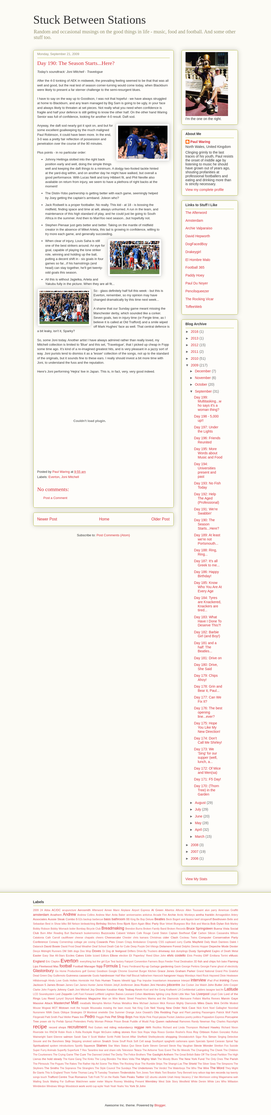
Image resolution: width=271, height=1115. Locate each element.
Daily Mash (210, 942)
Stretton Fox (221, 1045)
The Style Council (105, 1068)
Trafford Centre (57, 1076)
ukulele (162, 1077)
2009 (195, 365)
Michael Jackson (149, 1003)
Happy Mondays (186, 975)
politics (197, 1017)
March (200, 836)
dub (173, 951)
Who (223, 1081)
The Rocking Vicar (200, 299)
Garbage (155, 966)
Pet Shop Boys (121, 1017)
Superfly (61, 1050)
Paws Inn (78, 1016)
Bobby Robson (41, 928)
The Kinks (88, 1059)
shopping (171, 1036)
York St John (137, 1086)
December (203, 371)
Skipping (77, 1041)
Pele (107, 1016)
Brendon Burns (133, 928)
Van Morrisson (202, 1077)
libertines (149, 994)
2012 (195, 345)
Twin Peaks (127, 1076)
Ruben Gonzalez (220, 1032)
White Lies (214, 1081)
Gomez (91, 971)
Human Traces (110, 980)
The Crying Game (63, 1054)
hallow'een (146, 975)
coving (91, 942)
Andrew (69, 914)
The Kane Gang (72, 1059)
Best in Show (53, 923)
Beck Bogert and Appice (180, 919)
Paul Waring (200, 142)
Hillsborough (40, 980)
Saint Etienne (54, 1036)
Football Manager (84, 966)
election (123, 955)
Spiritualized (41, 1045)
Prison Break (121, 1021)
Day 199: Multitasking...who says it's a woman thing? (207, 403)
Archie (172, 914)
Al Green (157, 910)
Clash (174, 937)
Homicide (83, 980)
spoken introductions (62, 1045)
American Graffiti (228, 910)
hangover (170, 975)
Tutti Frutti (94, 1077)
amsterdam (41, 914)
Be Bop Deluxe (145, 919)
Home (104, 519)
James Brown (55, 984)
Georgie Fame (208, 966)
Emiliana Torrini (219, 955)
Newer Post (47, 519)
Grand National (205, 971)
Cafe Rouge (144, 933)
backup (87, 919)
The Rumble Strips (151, 1063)
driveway (164, 951)
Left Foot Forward (83, 994)
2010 (195, 358)
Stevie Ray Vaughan (181, 1045)
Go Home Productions (68, 971)
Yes (127, 1086)
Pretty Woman (95, 1021)
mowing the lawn (113, 1008)
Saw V (86, 1036)
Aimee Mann (112, 910)
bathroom (118, 919)
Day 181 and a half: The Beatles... (205, 647)
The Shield (190, 1063)
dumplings (182, 951)
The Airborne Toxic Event (157, 1050)
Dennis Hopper (199, 946)
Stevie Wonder (203, 1045)
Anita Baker (118, 915)
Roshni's (180, 1032)
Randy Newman (200, 1021)
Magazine (94, 998)
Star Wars (114, 1045)
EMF (206, 955)
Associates (40, 919)
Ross (189, 1032)
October (201, 384)
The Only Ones (214, 1059)
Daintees (223, 942)
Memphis (97, 1003)
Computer (205, 937)
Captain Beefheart (179, 933)
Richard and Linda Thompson (180, 1027)
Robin (61, 1032)
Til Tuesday (100, 1072)
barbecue (97, 919)
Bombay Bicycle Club (88, 928)
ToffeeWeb (194, 307)
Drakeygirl (193, 252)
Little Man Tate (186, 994)
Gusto (95, 975)
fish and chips (207, 961)
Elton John (159, 955)
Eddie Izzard (92, 955)
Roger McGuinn (102, 1032)
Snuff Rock (126, 1041)
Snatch (106, 1041)
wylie (100, 1086)
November (203, 378)
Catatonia (38, 937)
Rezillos (157, 1027)
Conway (54, 942)
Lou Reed (48, 998)
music (128, 1008)
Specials (200, 1041)
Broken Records (176, 928)
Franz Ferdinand (131, 966)
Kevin (139, 989)
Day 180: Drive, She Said (206, 667)
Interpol (185, 980)
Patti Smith (51, 1017)
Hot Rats (95, 980)
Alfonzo (180, 910)
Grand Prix (221, 971)
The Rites (113, 1063)
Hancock (158, 975)
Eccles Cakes (75, 955)
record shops (57, 1027)
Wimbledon (39, 1086)
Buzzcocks (108, 933)
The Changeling (200, 1050)
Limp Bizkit (171, 994)
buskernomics (92, 933)
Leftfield (99, 994)
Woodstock (71, 1086)
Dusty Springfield (200, 951)
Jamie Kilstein (104, 985)
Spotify (79, 1045)
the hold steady (52, 1058)
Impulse (147, 980)
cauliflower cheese (72, 937)
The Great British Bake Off (189, 1054)
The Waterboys (176, 1068)
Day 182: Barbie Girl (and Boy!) (207, 634)
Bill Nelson (74, 923)
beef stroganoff (203, 919)
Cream (120, 942)
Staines (101, 1045)
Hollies (73, 980)
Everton (54, 477)
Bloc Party (152, 923)
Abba (47, 910)
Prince (108, 1021)
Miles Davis (205, 1003)
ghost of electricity (227, 966)
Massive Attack (43, 1003)
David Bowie (52, 946)
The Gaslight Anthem (159, 1054)
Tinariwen (113, 1072)
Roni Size (137, 1032)
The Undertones (142, 1068)
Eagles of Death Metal (225, 951)
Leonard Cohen (133, 994)
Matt (74, 1003)
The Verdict (160, 1068)
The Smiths (51, 1068)
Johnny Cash (65, 989)
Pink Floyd (152, 1017)
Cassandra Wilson (227, 933)
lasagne (210, 989)
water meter (96, 1081)
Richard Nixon (229, 1027)
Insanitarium (160, 980)
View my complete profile (205, 190)
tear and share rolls (110, 1050)
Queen (160, 1021)
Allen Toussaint (194, 910)
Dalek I (234, 942)
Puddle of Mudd (139, 1021)
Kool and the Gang (154, 989)
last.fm (220, 989)
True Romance (77, 1076)
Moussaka (96, 1008)
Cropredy (152, 942)
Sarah (77, 1036)
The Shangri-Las (172, 1063)
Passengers (208, 1012)
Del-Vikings (152, 946)
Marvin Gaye (229, 998)
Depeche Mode (219, 946)
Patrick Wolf (223, 1012)
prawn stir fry (47, 1021)
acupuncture (69, 910)
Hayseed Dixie (217, 975)
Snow (115, 1041)
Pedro (89, 1017)
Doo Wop (85, 951)
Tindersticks (127, 1072)
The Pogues (57, 1063)
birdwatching (88, 923)
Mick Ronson (167, 1003)
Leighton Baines (114, 994)
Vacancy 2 (187, 1077)
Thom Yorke (70, 1072)
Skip (68, 1041)
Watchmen (82, 1081)
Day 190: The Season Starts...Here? (206, 524)
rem (148, 1027)
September (204, 391)
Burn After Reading (51, 933)
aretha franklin (205, 914)
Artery (234, 915)
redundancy (125, 1027)
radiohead (172, 1021)
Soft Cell (139, 1041)
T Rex (83, 1050)
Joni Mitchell (70, 477)
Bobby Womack (60, 928)
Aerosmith (84, 910)
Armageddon (222, 915)
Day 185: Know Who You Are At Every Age (208, 587)
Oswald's (148, 1012)
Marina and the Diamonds (163, 998)
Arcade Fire (160, 915)
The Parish (231, 1058)
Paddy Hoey (195, 275)
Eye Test (110, 961)
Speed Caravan (216, 1041)
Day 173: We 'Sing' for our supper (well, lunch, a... (205, 755)
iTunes (234, 980)
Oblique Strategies (71, 1012)
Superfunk (73, 1050)
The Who (191, 1068)
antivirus (147, 915)
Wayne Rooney (114, 1081)
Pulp (152, 1021)
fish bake (222, 961)
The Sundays (123, 1068)
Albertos (169, 910)
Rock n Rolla (73, 1032)
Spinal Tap (232, 1041)
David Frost (67, 946)
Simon (212, 1036)
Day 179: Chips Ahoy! (206, 678)
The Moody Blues (167, 1059)
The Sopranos (68, 1068)
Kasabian (112, 989)
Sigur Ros (201, 1036)
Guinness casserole (79, 975)
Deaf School (99, 946)
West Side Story (168, 1081)
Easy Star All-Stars (53, 955)
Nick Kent (202, 1008)
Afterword (97, 910)
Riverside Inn (40, 1032)
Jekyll (116, 985)
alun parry (211, 910)
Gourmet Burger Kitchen (142, 971)
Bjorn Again (138, 923)
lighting (160, 994)
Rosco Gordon (165, 1032)
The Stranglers (85, 1068)
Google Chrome (118, 971)
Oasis (56, 1012)
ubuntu (154, 1077)
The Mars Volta (125, 1059)
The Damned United (98, 1054)
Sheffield (142, 1036)
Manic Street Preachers (133, 998)
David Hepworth (198, 236)
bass (107, 919)
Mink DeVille (221, 1003)
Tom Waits (155, 1072)
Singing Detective (228, 1036)
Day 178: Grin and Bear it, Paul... (208, 688)
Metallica (127, 1003)
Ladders (200, 989)
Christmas (156, 937)
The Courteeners (42, 1054)
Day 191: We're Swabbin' (206, 511)
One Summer (117, 1012)
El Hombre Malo (198, 260)
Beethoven (219, 919)
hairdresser (107, 975)
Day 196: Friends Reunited (207, 440)
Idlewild (126, 980)
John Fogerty (48, 989)
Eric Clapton (53, 961)
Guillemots (59, 975)
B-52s (79, 919)
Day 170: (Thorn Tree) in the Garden (206, 790)
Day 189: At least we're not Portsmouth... (207, 539)
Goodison (102, 971)
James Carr (72, 985)
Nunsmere (39, 1012)
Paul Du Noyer (197, 283)
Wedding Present (134, 1081)
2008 (195, 845)
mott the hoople (79, 1008)
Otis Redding (162, 1012)
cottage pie (80, 942)
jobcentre (173, 985)
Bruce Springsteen (199, 928)
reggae (139, 1027)
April (199, 830)
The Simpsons (224, 1063)
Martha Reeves (211, 998)
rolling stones (121, 1032)
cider (166, 937)
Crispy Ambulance (135, 942)
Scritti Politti (114, 1036)
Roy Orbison (201, 1032)
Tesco (138, 1050)
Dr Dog (106, 951)
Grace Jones (166, 971)
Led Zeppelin (64, 994)
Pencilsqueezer (197, 291)
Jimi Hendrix (158, 984)
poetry (189, 1017)
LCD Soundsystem (44, 994)
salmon (68, 1036)
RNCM (53, 1032)
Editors (105, 955)
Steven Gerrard (159, 1045)
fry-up (145, 966)
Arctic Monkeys (186, 915)
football (66, 966)
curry (180, 942)
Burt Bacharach (73, 933)
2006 (195, 858)
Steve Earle (142, 1045)
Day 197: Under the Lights (206, 429)
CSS (161, 942)
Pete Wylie (139, 1017)
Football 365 (195, 267)
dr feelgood (119, 951)
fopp (99, 966)
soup (148, 1041)
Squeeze (89, 1045)
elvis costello (176, 955)
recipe (40, 1026)
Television (127, 1050)
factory (120, 961)
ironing (224, 980)
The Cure (80, 1054)
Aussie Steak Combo (61, 919)
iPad (209, 980)
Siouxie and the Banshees (48, 1041)
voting (214, 1077)
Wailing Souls (41, 1081)
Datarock (38, 946)
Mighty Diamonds (186, 1003)
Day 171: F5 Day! (207, 779)
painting (196, 1012)
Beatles (159, 919)
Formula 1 (112, 966)
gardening (167, 966)
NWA (49, 1012)
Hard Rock (202, 975)
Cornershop (66, 942)
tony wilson (199, 1072)
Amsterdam (194, 220)
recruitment (77, 1027)
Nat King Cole (140, 1008)
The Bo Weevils (181, 1050)
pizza (162, 1016)
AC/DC (56, 910)
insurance (173, 980)
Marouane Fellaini (190, 998)
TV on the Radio (109, 1077)
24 (41, 910)
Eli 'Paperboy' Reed (140, 955)
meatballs (85, 1003)
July (198, 809)
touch (44, 1077)
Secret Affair (129, 1036)
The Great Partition (216, 1054)
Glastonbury (43, 971)
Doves (96, 951)
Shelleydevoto (156, 1036)
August (201, 803)
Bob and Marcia (200, 923)
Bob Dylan (217, 923)
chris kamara (140, 937)
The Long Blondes (105, 1059)
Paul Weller (64, 1017)
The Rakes (70, 1063)
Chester (127, 937)
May (198, 823)
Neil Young (157, 1007)
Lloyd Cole (216, 994)
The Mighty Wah (146, 1058)
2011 (195, 352)
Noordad (233, 1008)
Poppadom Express (213, 1017)
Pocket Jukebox (176, 1017)
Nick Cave (188, 1007)
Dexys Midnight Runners (47, 951)
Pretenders (79, 1021)
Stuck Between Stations (89, 19)
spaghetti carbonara (175, 1041)
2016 (195, 332)
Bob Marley (231, 923)
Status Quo (127, 1045)
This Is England (54, 1072)
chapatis (89, 937)
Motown (64, 1007)
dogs (76, 951)
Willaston (233, 1081)
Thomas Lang (86, 1072)
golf (84, 971)
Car (194, 933)
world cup (91, 1086)
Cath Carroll (52, 937)
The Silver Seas (207, 1063)
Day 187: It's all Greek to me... (207, 563)
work (82, 1086)
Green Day (46, 975)
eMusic (233, 955)
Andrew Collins (86, 915)
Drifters (131, 951)
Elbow (114, 955)
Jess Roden (141, 984)
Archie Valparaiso (199, 228)
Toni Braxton (169, 1072)
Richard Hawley (209, 1027)
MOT (55, 1008)
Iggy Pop (136, 980)
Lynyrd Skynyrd (65, 998)
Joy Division (98, 989)
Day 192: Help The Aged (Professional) (206, 498)
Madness (81, 998)
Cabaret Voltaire (125, 933)
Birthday (101, 923)
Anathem (56, 914)
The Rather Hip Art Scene (92, 1063)
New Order (173, 1007)
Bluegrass (179, 923)
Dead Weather (83, 946)
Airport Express (141, 910)
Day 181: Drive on (208, 658)
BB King (131, 919)
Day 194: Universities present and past (205, 470)
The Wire (203, 1068)
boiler (72, 928)
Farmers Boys (156, 961)
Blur (188, 923)
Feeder (169, 961)
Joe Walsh (201, 985)
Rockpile (87, 1032)
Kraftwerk (171, 989)
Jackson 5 (39, 984)
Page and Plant (181, 1012)
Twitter (140, 1076)
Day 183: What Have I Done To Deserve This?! (207, 621)
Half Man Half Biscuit (127, 975)
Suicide (233, 1045)
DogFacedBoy (197, 244)
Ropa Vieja (150, 1032)
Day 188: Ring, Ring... (205, 552)
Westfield (184, 1081)
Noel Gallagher (218, 1008)
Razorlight (232, 1021)
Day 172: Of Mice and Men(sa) (207, 770)
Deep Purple (138, 946)
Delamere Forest (170, 946)
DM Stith (68, 951)
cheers (99, 937)
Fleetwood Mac (49, 966)
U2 (147, 1076)
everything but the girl (92, 961)
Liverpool (202, 994)
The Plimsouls (41, 1063)
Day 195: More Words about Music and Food (208, 453)
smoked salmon (92, 1041)
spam (191, 1041)
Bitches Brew (115, 923)
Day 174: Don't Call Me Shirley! (208, 740)
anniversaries (134, 915)
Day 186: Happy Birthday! (206, 574)
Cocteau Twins (188, 937)
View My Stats (196, 879)
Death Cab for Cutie (118, 946)
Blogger (159, 1105)
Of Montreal (90, 1012)
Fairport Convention (136, 961)
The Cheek (216, 1050)
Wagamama (226, 1077)
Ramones (184, 1021)
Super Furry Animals (45, 1050)
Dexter (233, 946)
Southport (157, 1041)
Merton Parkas (112, 1003)
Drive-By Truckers (147, 951)
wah (235, 1077)
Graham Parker (185, 971)
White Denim (198, 1081)
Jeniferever (126, 985)
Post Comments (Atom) (113, 535)
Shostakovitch (186, 1036)
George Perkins (190, 966)
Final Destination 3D (185, 961)
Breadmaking (113, 928)
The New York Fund (192, 1058)
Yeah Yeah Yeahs (114, 1086)
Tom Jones (142, 1072)
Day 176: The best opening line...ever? (208, 712)
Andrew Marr (103, 915)
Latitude (231, 989)
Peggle (100, 1017)
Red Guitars (95, 1027)
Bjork (127, 923)
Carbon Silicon (206, 933)
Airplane (125, 910)
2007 (195, 852)
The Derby (117, 1054)
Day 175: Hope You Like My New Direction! (207, 727)
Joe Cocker (187, 985)
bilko (64, 923)
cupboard (170, 942)
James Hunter (88, 985)
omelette (103, 1012)
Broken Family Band (155, 928)
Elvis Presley (194, 955)
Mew (135, 1003)
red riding (110, 1027)
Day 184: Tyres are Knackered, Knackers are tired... (207, 604)
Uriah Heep (173, 1077)
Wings (61, 1086)
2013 (195, 338)
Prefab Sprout (64, 1021)
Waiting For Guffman (62, 1081)
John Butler (215, 984)
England (39, 961)
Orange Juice (133, 1012)
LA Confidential (186, 989)
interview (198, 980)
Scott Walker (98, 1036)
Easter (37, 955)
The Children (230, 1050)
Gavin (177, 966)
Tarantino (92, 1050)
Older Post (160, 519)
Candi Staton (159, 933)
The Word (217, 1068)
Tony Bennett (184, 1072)
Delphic (186, 946)
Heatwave (232, 975)
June (199, 816)
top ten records (216, 1072)
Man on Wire (110, 998)
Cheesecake (113, 937)
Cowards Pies (106, 941)
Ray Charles (218, 1021)
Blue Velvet (166, 923)
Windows (51, 1086)
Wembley (151, 1081)
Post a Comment (55, 498)
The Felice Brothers (134, 1054)
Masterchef (62, 1003)
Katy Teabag (126, 989)
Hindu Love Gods (58, 980)
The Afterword (196, 213)
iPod (216, 980)
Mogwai (46, 1008)
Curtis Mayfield (193, 941)
